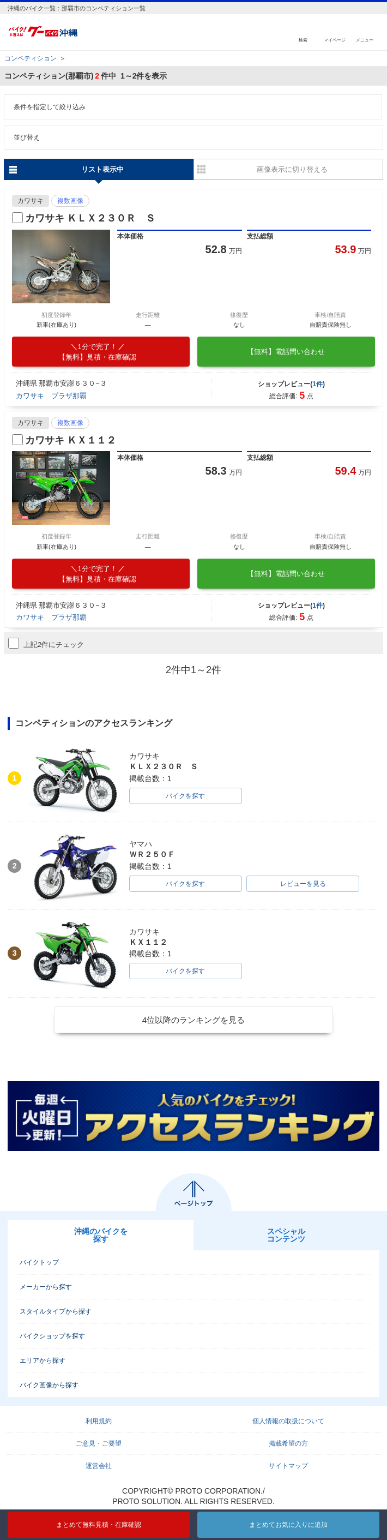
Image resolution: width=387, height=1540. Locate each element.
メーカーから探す (46, 1287)
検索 (303, 39)
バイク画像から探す (49, 1385)
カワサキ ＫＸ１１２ (70, 440)
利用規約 (99, 1421)
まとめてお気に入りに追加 (288, 1525)
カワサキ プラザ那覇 (51, 395)
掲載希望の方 (288, 1443)
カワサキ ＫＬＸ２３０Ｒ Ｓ (90, 218)
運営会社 (99, 1466)
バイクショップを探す (52, 1336)
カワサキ (30, 201)
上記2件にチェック (46, 643)
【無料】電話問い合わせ (286, 351)
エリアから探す (42, 1360)
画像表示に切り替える (292, 169)
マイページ (335, 39)
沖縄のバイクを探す (101, 1235)
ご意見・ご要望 (99, 1443)
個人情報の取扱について (288, 1421)
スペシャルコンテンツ (286, 1235)
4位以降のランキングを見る (193, 1019)
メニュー (364, 39)
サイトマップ (288, 1466)
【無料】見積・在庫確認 (97, 352)
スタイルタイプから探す (56, 1311)
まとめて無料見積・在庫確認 (98, 1525)
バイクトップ (39, 1262)
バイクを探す (185, 796)
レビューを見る (303, 884)
